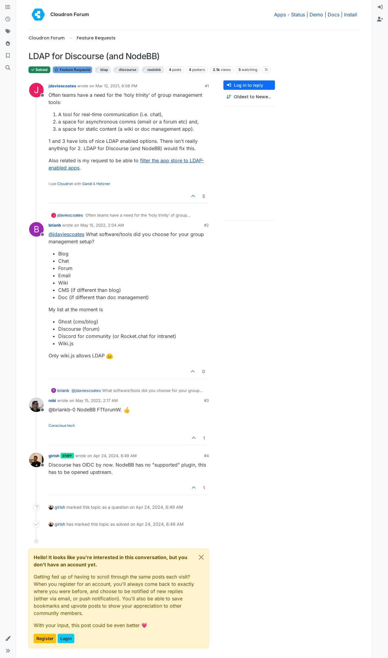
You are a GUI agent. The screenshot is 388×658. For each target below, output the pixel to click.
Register (44, 638)
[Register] (380, 19)
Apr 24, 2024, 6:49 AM (115, 455)
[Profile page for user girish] (36, 460)
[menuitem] (380, 7)
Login (66, 638)
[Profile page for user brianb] (36, 229)
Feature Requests (72, 69)
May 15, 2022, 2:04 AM (102, 225)
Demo (316, 15)
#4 (206, 455)
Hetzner (103, 183)
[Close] (201, 557)
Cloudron (65, 183)
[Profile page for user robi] (36, 404)
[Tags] (7, 31)
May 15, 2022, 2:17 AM (96, 400)
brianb (54, 225)
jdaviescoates (62, 85)
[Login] (380, 7)
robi (52, 400)
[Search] (7, 68)
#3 (206, 400)
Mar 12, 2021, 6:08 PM (116, 85)
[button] (7, 638)
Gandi (87, 183)
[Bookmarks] (7, 56)
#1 (207, 85)
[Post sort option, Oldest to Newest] (249, 97)
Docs (334, 15)
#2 (206, 225)
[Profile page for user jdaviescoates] (36, 90)
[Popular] (7, 44)
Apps (280, 15)
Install (350, 15)
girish (53, 455)
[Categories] (7, 7)
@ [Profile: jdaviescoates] (66, 234)
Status (298, 15)
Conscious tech (61, 425)
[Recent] (7, 19)
